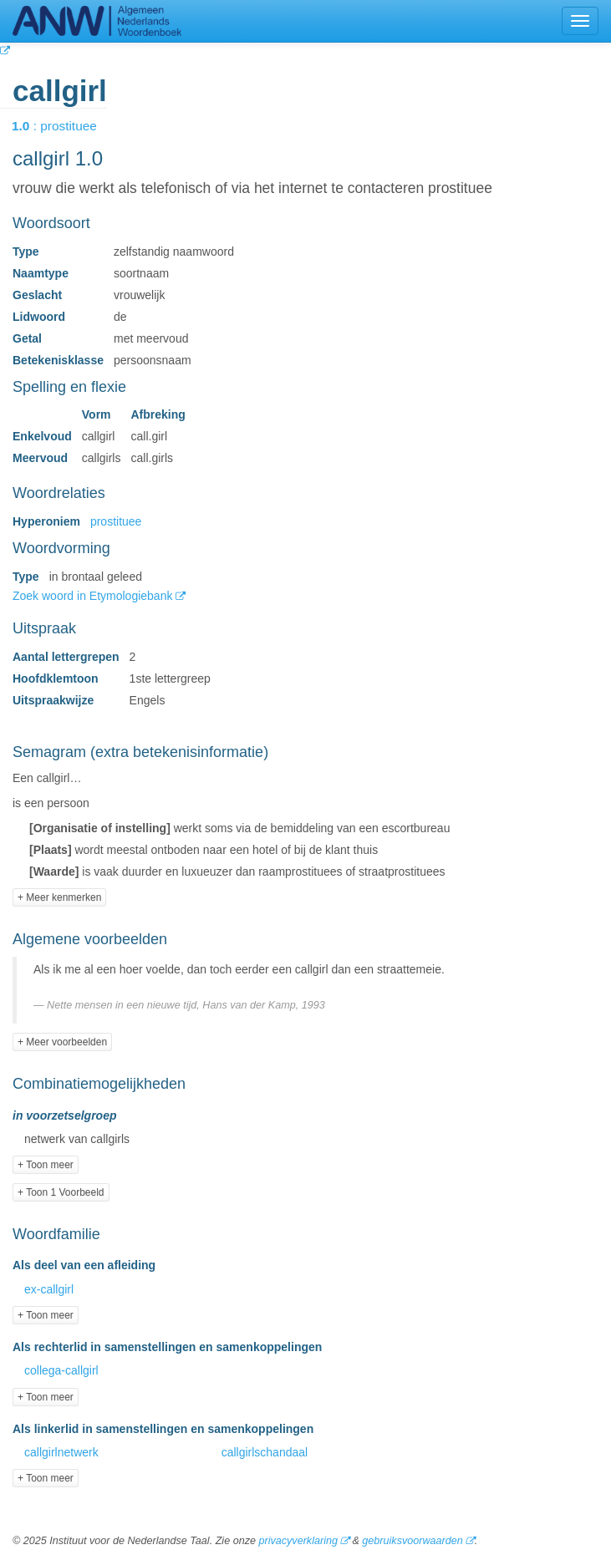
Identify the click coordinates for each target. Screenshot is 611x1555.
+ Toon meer (46, 1165)
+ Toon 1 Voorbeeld (61, 1192)
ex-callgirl (49, 1289)
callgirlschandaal (264, 1452)
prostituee (115, 521)
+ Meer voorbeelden (62, 1042)
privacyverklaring (297, 1541)
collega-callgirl (61, 1370)
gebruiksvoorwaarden (412, 1541)
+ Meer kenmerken (59, 897)
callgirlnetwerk (61, 1452)
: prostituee (66, 126)
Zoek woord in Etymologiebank (94, 595)
